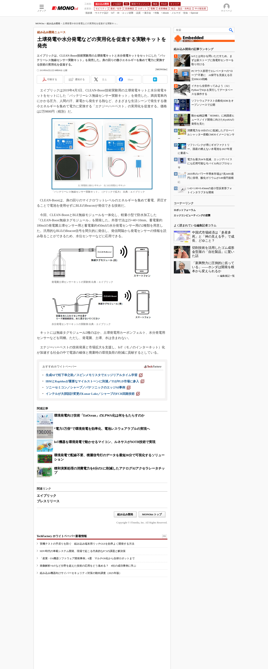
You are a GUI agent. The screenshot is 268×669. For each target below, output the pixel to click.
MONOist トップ (152, 514)
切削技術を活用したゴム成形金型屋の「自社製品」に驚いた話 (213, 252)
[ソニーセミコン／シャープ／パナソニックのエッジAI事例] (88, 387)
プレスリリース (48, 501)
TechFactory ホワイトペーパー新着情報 (62, 536)
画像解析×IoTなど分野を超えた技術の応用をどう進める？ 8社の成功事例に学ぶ (88, 565)
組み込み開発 (53, 23)
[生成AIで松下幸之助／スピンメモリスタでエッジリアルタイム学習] (94, 375)
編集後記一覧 (227, 275)
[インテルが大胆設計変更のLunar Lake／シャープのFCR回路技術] (93, 393)
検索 (231, 30)
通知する (80, 79)
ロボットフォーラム (185, 210)
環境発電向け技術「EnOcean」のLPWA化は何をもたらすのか (99, 415)
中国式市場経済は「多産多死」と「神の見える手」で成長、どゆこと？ (213, 236)
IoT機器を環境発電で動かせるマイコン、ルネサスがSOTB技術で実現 (105, 442)
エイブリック (46, 495)
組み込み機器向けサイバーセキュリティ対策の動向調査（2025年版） (81, 573)
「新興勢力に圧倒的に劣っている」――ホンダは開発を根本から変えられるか (213, 267)
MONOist (40, 23)
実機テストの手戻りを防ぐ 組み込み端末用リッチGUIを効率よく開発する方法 (87, 543)
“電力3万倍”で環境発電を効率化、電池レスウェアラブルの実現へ (102, 428)
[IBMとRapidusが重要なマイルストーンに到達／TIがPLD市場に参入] (95, 381)
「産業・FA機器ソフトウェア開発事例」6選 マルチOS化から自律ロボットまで (87, 558)
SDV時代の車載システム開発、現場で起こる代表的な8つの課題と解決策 (83, 551)
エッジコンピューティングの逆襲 (192, 215)
